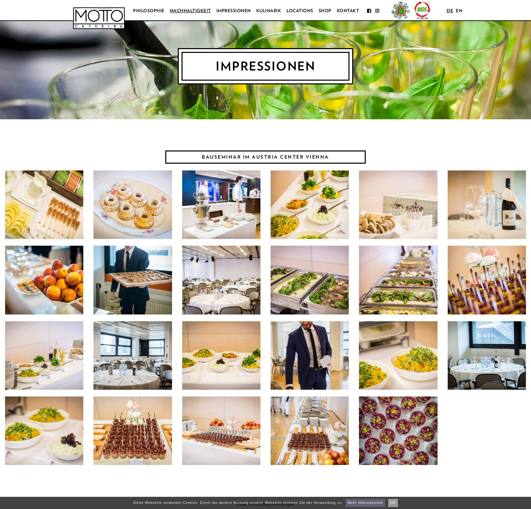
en (459, 10)
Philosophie (149, 10)
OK (393, 503)
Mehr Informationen (365, 503)
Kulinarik (268, 10)
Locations (299, 10)
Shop (325, 10)
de (450, 10)
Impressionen (233, 10)
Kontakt (348, 10)
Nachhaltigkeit (190, 10)
